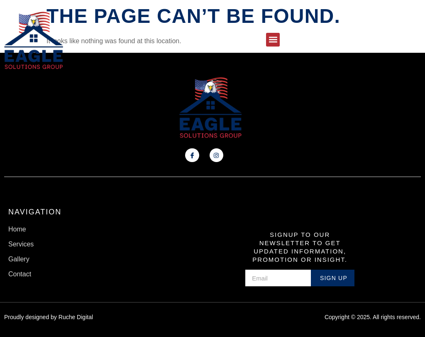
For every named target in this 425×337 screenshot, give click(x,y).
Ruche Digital (76, 317)
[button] (273, 40)
